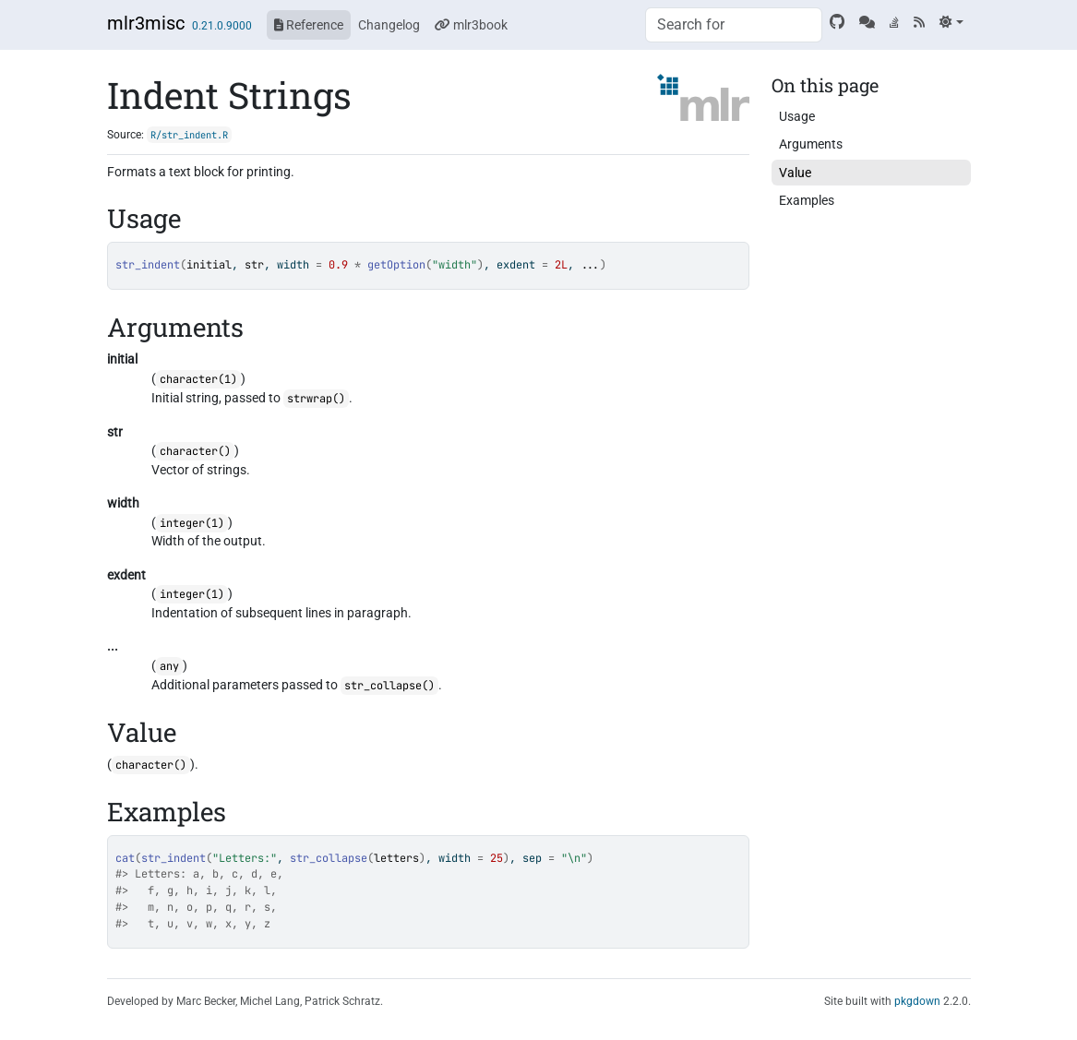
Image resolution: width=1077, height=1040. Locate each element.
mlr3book (471, 25)
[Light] (951, 22)
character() (195, 451)
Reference (308, 25)
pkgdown (917, 1001)
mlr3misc (146, 23)
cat (125, 858)
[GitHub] (837, 22)
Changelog (389, 25)
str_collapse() (389, 685)
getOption (396, 264)
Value (795, 172)
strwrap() (316, 398)
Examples (806, 200)
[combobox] (733, 24)
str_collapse (328, 858)
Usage (797, 116)
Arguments (811, 144)
